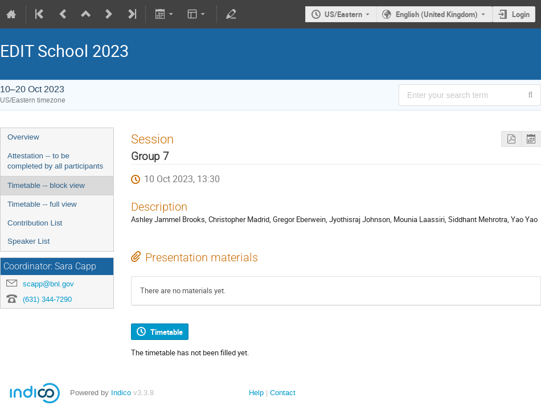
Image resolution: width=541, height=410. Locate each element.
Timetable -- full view (42, 204)
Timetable (166, 332)
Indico (121, 392)
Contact (283, 392)
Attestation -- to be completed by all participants (55, 161)
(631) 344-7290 (47, 299)
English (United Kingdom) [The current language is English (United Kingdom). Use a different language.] (437, 14)
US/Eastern (343, 14)
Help (256, 392)
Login (521, 14)
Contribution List (34, 223)
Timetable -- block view (46, 185)
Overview (23, 137)
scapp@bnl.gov (48, 284)
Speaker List (28, 241)
